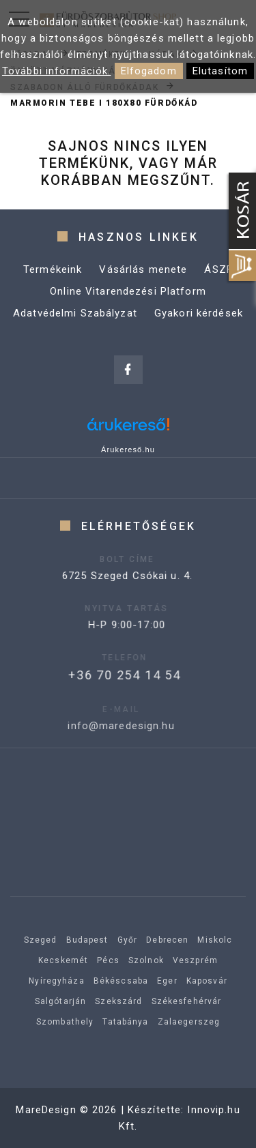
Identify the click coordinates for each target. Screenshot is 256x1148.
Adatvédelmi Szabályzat (75, 313)
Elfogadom (149, 71)
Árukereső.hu (128, 449)
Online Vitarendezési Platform (128, 291)
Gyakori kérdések (198, 313)
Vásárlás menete (143, 269)
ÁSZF (218, 269)
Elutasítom (220, 71)
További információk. (56, 71)
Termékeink (52, 269)
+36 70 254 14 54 (105, 675)
